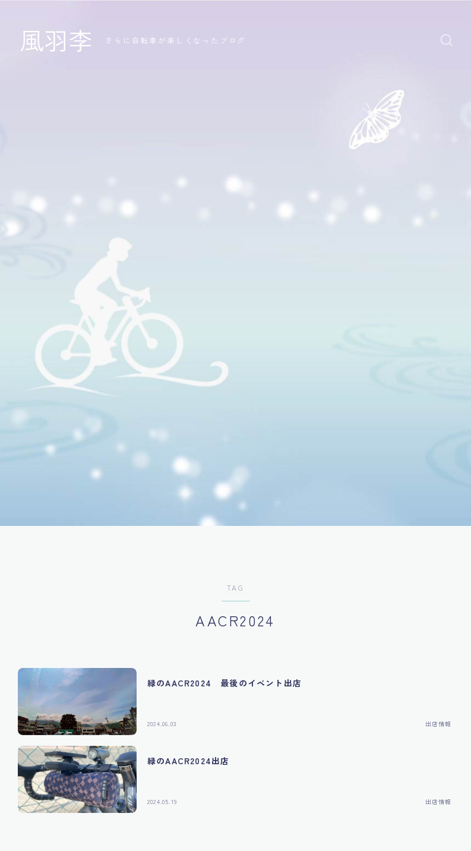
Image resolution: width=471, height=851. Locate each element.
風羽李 (58, 39)
